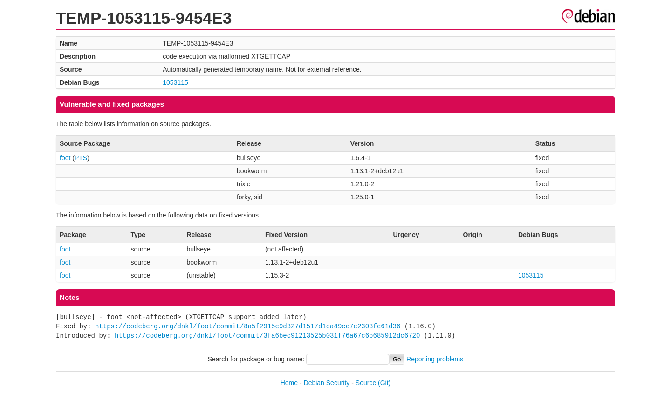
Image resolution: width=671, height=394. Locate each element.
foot (65, 158)
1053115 (175, 82)
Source (366, 383)
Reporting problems (434, 359)
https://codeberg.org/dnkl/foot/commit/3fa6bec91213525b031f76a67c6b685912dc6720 (267, 335)
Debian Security (327, 383)
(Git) (384, 383)
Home (289, 383)
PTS (81, 158)
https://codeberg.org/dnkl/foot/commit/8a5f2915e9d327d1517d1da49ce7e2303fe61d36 (247, 326)
